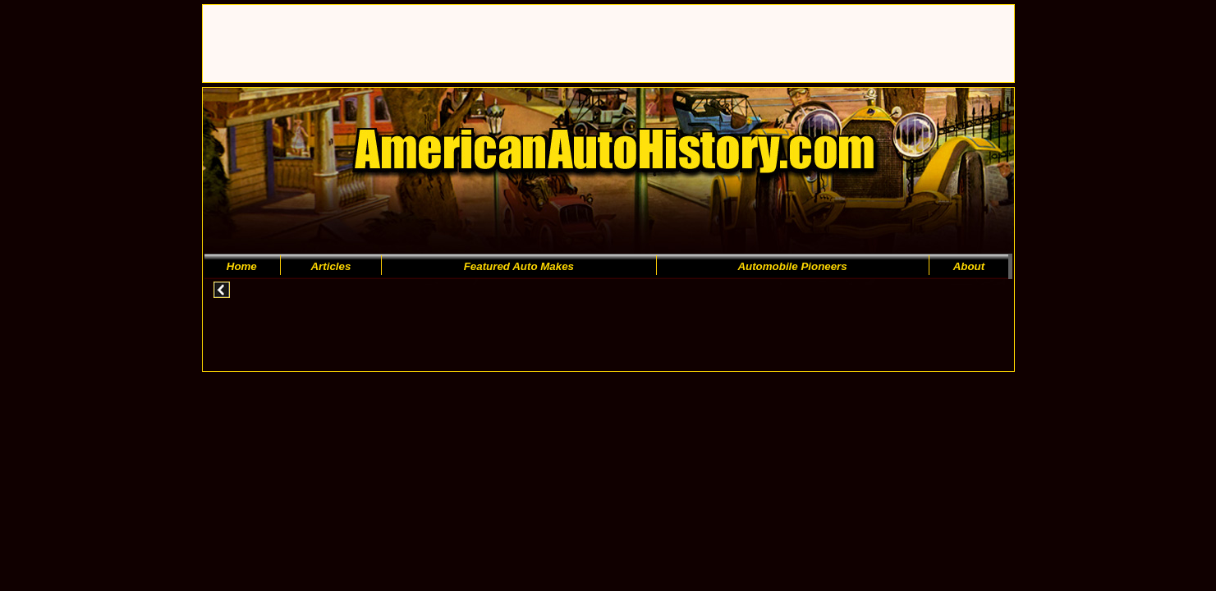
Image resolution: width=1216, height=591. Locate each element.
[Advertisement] (502, 42)
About (969, 266)
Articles (330, 266)
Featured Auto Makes (519, 266)
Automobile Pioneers (792, 266)
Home (242, 266)
